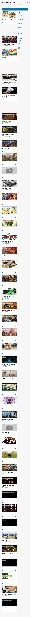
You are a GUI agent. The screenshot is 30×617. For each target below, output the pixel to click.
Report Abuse (20, 33)
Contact (19, 43)
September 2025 (20, 22)
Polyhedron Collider (8, 2)
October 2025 (20, 20)
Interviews (20, 39)
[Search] (27, 2)
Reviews (19, 37)
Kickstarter (20, 38)
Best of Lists (20, 41)
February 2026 (20, 15)
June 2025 (19, 26)
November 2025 (20, 19)
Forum (19, 42)
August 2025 (20, 23)
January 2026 (20, 16)
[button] (15, 22)
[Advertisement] (9, 29)
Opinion (20, 40)
